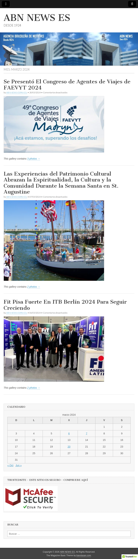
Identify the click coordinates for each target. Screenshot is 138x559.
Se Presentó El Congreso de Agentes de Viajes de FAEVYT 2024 (67, 84)
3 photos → (33, 158)
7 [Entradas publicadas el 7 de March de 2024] (86, 433)
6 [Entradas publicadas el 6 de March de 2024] (69, 433)
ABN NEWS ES (37, 17)
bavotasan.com (84, 555)
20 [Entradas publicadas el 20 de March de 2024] (69, 446)
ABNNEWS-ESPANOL (16, 92)
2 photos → (33, 286)
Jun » (18, 465)
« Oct (10, 465)
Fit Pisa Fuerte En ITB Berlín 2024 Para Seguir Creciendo (65, 305)
